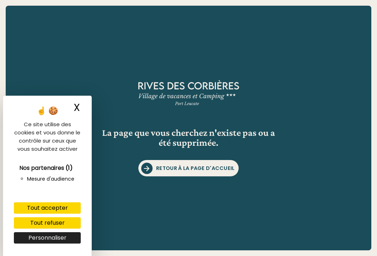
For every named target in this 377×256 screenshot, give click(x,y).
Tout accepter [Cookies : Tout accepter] (47, 208)
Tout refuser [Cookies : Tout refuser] (47, 223)
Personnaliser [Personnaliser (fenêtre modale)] (47, 238)
